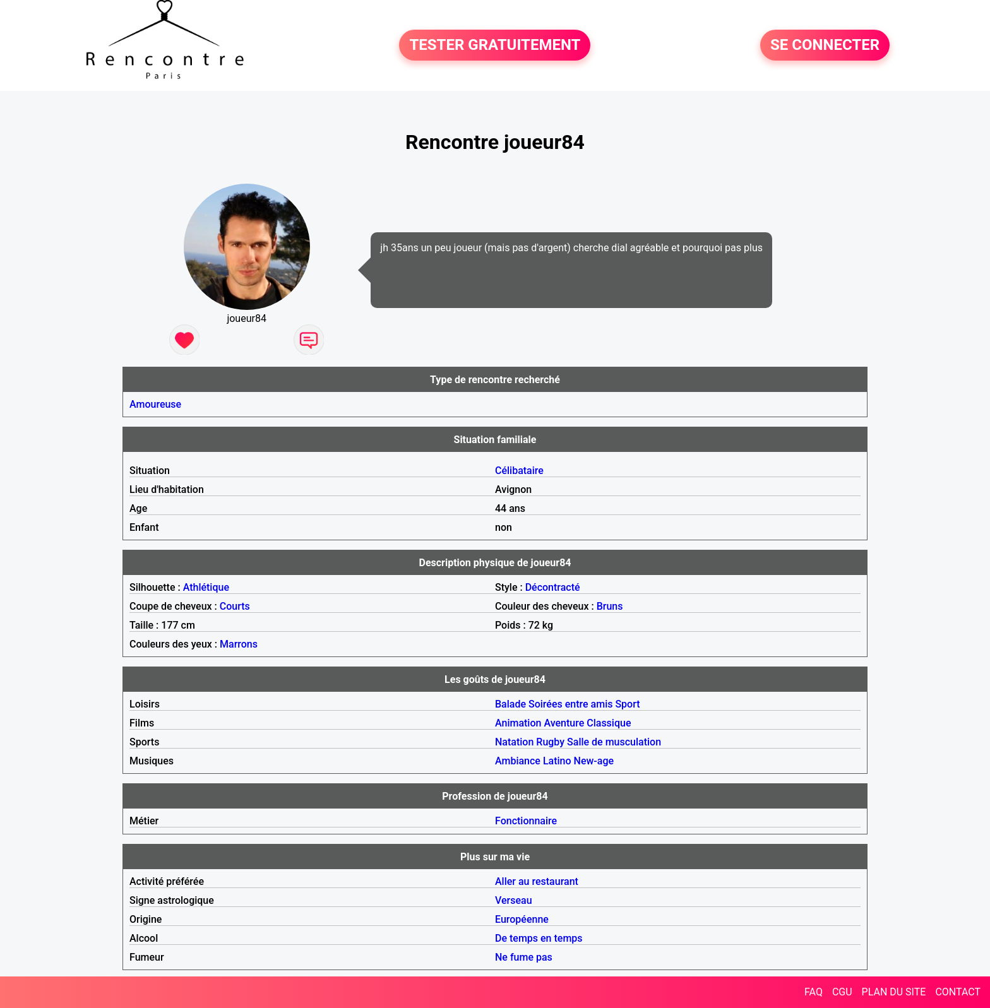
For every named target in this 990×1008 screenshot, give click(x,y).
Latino (557, 761)
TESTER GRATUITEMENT (494, 45)
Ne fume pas (523, 957)
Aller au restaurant (536, 881)
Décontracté (552, 587)
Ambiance (517, 761)
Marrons (239, 644)
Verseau (513, 900)
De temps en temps (539, 938)
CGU (842, 992)
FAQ (813, 992)
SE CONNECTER (825, 45)
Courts (235, 606)
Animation (518, 723)
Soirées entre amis (570, 704)
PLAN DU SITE (894, 992)
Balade (510, 704)
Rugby (550, 742)
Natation (514, 742)
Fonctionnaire (526, 821)
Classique (609, 723)
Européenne (522, 919)
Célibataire (519, 471)
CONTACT (958, 992)
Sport (627, 704)
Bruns (610, 606)
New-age (594, 761)
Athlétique (206, 587)
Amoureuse (155, 404)
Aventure (564, 723)
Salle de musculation (614, 742)
